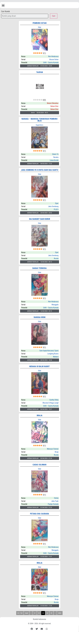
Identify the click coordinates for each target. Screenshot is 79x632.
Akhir (59, 613)
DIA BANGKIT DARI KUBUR (39, 219)
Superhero (39, 125)
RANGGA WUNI (39, 317)
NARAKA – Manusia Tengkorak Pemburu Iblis (39, 120)
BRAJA (39, 415)
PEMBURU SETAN (39, 23)
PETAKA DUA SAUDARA (39, 514)
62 (39, 613)
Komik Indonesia (39, 619)
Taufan (39, 72)
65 (51, 613)
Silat (39, 27)
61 (35, 613)
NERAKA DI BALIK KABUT (39, 366)
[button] (3, 5)
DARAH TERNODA (39, 268)
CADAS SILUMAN (39, 465)
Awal (26, 613)
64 (47, 613)
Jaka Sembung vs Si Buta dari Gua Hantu (39, 170)
